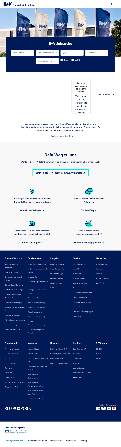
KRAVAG (99, 354)
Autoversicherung (34, 277)
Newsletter (77, 316)
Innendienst (77, 358)
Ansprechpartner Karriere (82, 373)
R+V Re (98, 358)
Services (99, 269)
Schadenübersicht (102, 278)
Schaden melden (79, 278)
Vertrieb (76, 363)
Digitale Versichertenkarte (82, 293)
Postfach (99, 274)
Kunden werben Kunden (82, 302)
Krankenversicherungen (13, 302)
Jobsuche (76, 354)
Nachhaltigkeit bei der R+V (60, 354)
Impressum (71, 440)
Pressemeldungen (34, 349)
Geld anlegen (55, 288)
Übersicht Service (79, 264)
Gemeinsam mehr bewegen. (15, 382)
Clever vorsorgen (56, 278)
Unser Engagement (57, 358)
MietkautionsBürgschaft (36, 307)
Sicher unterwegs (56, 274)
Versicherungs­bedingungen (83, 311)
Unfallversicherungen (12, 329)
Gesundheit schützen (57, 269)
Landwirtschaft (10, 377)
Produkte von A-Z (11, 387)
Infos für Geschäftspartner (59, 363)
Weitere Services (79, 307)
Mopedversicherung (35, 312)
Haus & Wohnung (11, 272)
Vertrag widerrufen (80, 283)
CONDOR (99, 349)
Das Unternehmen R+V (58, 349)
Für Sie (7, 358)
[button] (112, 4)
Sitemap (83, 440)
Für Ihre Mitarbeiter (12, 354)
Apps (75, 288)
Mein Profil (100, 283)
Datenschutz (56, 440)
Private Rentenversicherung (15, 320)
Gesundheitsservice (80, 297)
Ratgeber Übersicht (57, 264)
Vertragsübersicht (102, 264)
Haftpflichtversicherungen (14, 290)
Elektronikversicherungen (14, 285)
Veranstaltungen (79, 368)
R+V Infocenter (33, 354)
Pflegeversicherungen (12, 315)
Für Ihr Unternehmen (12, 349)
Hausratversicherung (35, 298)
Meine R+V (77, 274)
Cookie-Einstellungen (37, 440)
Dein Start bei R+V (79, 349)
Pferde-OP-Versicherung (36, 317)
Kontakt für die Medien (36, 399)
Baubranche (9, 368)
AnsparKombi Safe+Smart (37, 264)
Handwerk (8, 373)
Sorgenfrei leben (56, 283)
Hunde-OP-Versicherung (36, 302)
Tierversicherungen (12, 325)
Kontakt (76, 269)
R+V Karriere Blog (79, 377)
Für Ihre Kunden (11, 363)
